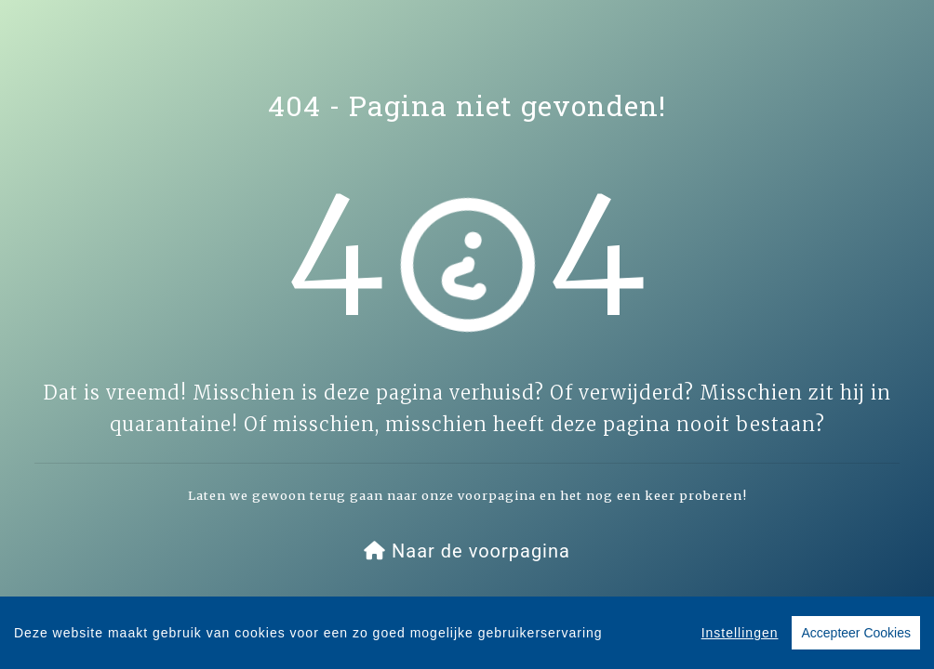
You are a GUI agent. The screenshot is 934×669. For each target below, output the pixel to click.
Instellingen (740, 633)
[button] (467, 551)
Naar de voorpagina (467, 551)
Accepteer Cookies (856, 633)
